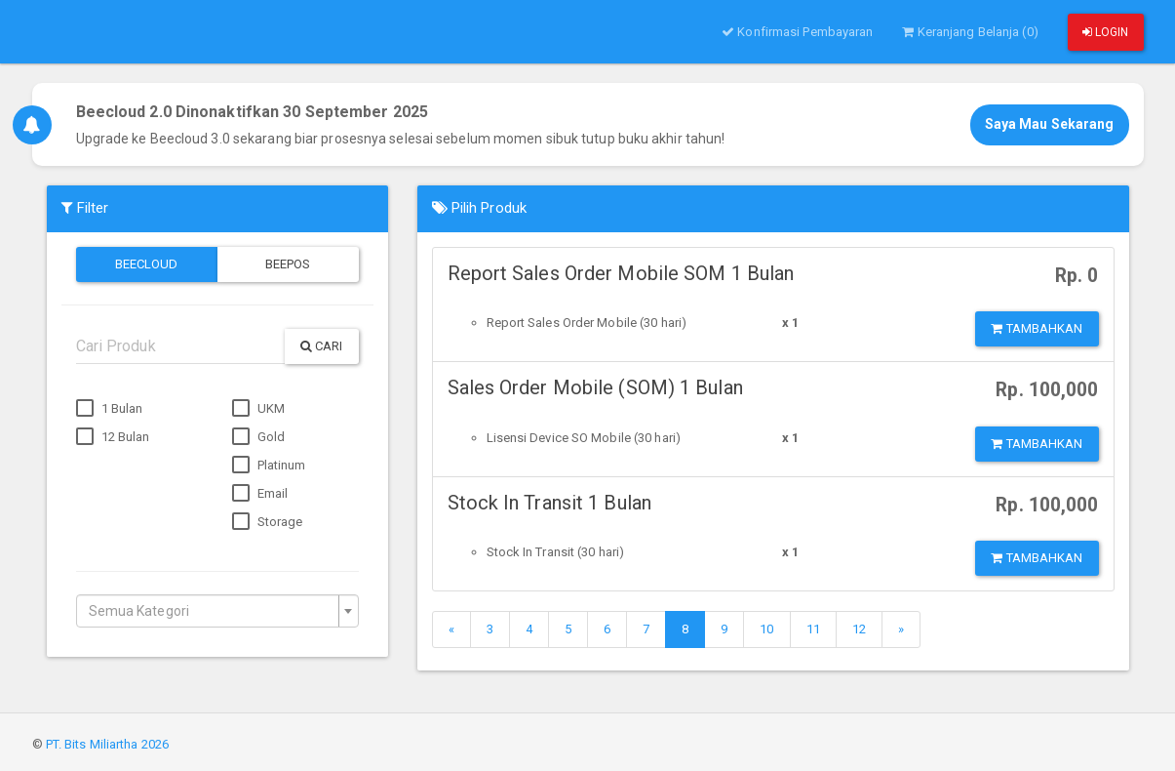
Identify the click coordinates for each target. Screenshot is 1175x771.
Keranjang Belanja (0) (970, 31)
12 (859, 629)
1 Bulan (109, 409)
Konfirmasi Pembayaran (797, 31)
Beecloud (146, 264)
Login (1105, 32)
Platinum (269, 465)
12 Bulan (113, 437)
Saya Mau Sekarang (1050, 124)
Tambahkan (1036, 328)
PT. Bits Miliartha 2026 (107, 744)
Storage (267, 522)
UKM (258, 409)
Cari (321, 346)
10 (766, 629)
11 (813, 629)
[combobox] (217, 611)
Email (260, 494)
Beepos (288, 264)
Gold (259, 437)
